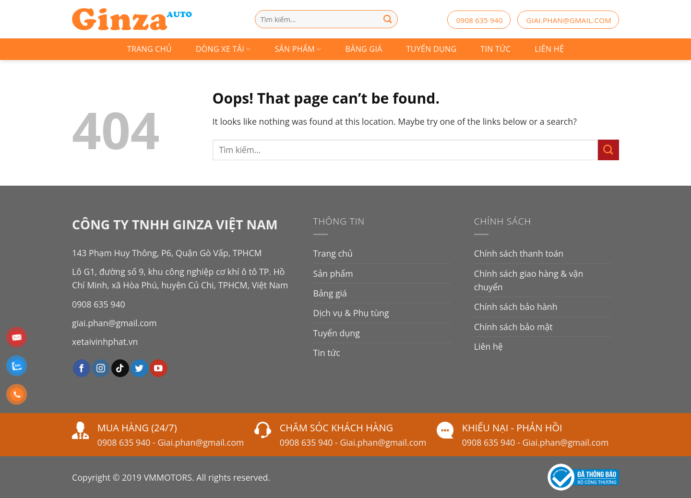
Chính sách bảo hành (516, 306)
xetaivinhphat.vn (105, 341)
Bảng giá (364, 49)
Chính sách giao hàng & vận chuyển (529, 280)
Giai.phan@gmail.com (200, 442)
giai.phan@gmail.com (568, 20)
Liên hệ (549, 49)
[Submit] (608, 150)
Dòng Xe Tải (223, 49)
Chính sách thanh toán (518, 253)
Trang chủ (149, 49)
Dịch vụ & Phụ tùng (351, 313)
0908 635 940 (479, 20)
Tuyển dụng (431, 49)
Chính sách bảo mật (513, 326)
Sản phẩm (298, 49)
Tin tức (495, 49)
